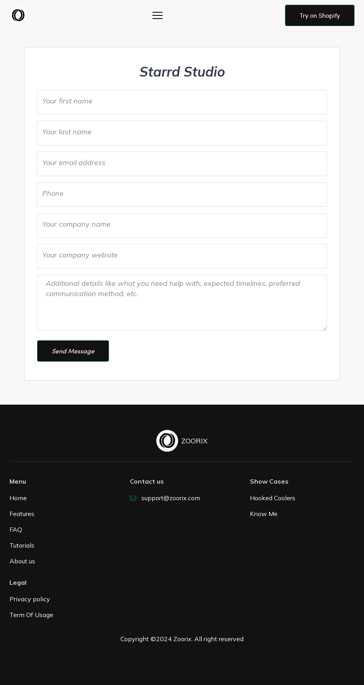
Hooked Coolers (272, 498)
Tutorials (21, 545)
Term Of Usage (31, 615)
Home (18, 498)
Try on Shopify (320, 15)
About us (22, 561)
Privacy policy (29, 599)
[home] (19, 15)
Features (21, 514)
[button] (157, 15)
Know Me (264, 514)
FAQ (15, 529)
